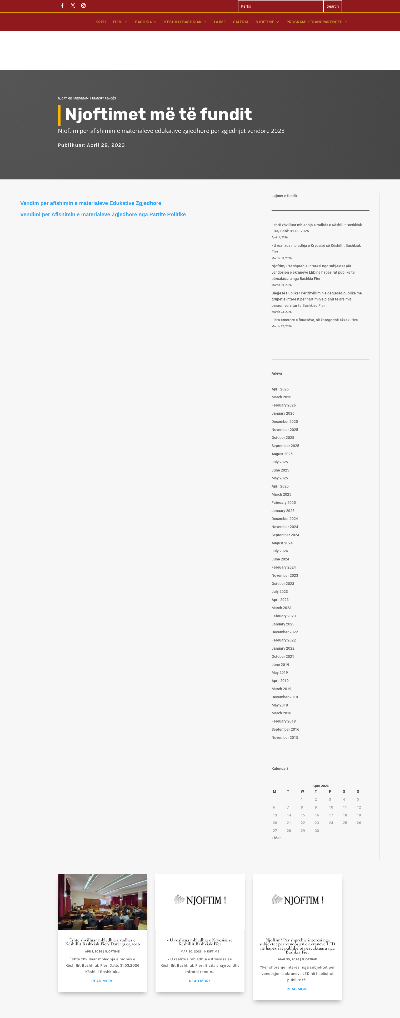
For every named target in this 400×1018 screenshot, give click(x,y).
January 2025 (283, 476)
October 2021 (283, 622)
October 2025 (283, 403)
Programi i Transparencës (315, 21)
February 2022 (284, 605)
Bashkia (143, 21)
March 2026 (281, 362)
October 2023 (283, 549)
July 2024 (280, 516)
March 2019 (281, 654)
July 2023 (280, 557)
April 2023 (280, 565)
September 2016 (285, 695)
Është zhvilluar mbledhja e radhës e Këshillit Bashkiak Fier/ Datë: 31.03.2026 (102, 907)
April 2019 (280, 646)
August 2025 (282, 419)
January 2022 (283, 613)
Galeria (240, 21)
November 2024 (285, 492)
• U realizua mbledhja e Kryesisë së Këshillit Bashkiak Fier (200, 907)
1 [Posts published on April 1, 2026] (302, 765)
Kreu (101, 21)
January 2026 (283, 379)
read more (102, 946)
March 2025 (281, 460)
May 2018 (280, 670)
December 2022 (285, 597)
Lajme (220, 21)
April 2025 (280, 451)
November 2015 (285, 703)
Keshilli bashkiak (183, 21)
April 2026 (280, 354)
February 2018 (284, 686)
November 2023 (285, 541)
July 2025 (280, 427)
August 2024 (282, 508)
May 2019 (280, 638)
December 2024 (285, 484)
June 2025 (280, 435)
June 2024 (280, 524)
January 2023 (283, 589)
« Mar (276, 803)
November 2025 (285, 395)
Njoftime (265, 21)
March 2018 (281, 678)
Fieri (118, 21)
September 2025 (285, 411)
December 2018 (285, 662)
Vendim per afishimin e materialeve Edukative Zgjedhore (90, 168)
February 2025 (284, 468)
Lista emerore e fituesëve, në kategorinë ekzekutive (315, 285)
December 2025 (285, 387)
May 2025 (280, 443)
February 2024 (284, 532)
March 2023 (281, 573)
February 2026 (284, 370)
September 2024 (285, 500)
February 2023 (284, 581)
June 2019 (280, 630)
